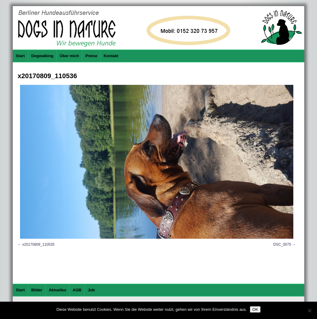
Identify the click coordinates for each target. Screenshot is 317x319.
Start (20, 56)
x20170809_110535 (38, 244)
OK (255, 309)
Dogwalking (42, 56)
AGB (77, 290)
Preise (91, 56)
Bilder (37, 290)
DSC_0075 (282, 244)
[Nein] (309, 310)
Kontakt (111, 56)
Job (91, 290)
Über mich (69, 56)
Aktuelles (57, 290)
